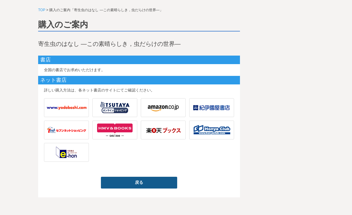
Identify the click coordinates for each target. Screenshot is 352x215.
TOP (41, 10)
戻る (139, 182)
